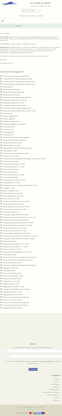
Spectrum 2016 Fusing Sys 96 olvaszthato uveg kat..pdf (16, 260)
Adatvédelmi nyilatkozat (46, 361)
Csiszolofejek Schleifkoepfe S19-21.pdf (12, 103)
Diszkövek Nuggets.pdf (7, 119)
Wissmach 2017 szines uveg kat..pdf (11, 300)
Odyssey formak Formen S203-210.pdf (12, 204)
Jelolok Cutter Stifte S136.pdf (9, 169)
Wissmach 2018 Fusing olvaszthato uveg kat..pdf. (14, 302)
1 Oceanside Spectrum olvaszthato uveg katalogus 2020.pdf (17, 81)
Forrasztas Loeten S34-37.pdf (9, 156)
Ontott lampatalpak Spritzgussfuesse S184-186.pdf (15, 233)
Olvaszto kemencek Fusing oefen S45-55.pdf (13, 228)
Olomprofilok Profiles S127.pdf (9, 212)
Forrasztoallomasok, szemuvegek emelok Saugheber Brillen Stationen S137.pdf (23, 159)
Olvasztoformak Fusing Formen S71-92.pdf (13, 230)
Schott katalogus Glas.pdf (8, 254)
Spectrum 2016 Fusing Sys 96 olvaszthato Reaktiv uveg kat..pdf (18, 257)
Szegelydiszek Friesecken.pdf (9, 268)
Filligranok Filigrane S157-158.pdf (10, 145)
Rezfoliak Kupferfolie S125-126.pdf (10, 249)
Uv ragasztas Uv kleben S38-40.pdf (10, 278)
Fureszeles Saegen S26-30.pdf (9, 161)
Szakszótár (56, 387)
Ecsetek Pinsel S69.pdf (7, 127)
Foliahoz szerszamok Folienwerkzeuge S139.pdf (14, 153)
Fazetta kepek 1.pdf (6, 129)
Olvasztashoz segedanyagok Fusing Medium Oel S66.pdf (16, 222)
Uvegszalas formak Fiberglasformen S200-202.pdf (15, 289)
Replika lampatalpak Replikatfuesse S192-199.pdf (14, 244)
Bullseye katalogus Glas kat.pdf (9, 95)
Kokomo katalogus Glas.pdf (9, 172)
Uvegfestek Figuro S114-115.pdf (10, 281)
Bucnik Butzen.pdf (6, 87)
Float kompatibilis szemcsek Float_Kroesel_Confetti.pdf (16, 148)
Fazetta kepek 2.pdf (6, 135)
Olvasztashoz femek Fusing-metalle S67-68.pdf (14, 220)
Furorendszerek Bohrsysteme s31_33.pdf (12, 164)
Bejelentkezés (40, 16)
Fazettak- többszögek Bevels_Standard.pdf (13, 140)
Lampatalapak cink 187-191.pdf (9, 182)
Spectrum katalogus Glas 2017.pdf (10, 262)
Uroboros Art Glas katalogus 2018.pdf (11, 276)
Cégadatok (56, 400)
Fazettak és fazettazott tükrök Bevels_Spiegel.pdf (14, 137)
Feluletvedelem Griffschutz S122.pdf (11, 143)
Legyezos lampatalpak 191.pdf (9, 190)
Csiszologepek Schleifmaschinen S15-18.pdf (13, 105)
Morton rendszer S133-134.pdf (9, 198)
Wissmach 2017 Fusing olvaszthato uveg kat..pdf (14, 297)
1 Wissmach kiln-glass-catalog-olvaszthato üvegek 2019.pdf (17, 84)
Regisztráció (31, 16)
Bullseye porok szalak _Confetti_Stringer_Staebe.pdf (15, 97)
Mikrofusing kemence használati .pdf (11, 193)
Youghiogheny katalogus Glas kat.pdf (11, 308)
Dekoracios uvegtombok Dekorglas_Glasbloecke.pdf (15, 108)
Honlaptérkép (56, 384)
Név (6, 351)
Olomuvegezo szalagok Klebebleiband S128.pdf (14, 214)
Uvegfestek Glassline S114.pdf (9, 284)
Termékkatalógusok (54, 389)
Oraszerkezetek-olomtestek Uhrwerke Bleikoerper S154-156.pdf (18, 236)
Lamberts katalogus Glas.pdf (9, 177)
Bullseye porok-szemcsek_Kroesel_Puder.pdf (13, 100)
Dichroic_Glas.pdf (6, 113)
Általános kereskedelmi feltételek (51, 392)
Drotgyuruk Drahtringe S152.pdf (10, 121)
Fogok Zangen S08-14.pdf (8, 151)
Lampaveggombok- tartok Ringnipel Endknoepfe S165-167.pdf (18, 185)
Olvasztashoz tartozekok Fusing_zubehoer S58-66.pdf (16, 225)
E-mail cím (7, 356)
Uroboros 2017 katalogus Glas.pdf (10, 273)
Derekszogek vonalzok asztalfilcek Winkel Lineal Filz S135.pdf (18, 111)
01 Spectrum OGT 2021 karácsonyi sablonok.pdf (14, 76)
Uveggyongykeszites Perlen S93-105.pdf (12, 286)
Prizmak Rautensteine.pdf (8, 241)
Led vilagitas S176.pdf (7, 188)
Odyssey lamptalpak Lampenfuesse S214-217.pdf (14, 206)
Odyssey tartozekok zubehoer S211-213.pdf (13, 209)
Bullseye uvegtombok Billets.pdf (10, 89)
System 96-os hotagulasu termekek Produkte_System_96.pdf (17, 265)
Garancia (57, 397)
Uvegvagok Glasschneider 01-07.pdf (11, 292)
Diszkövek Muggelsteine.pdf (9, 116)
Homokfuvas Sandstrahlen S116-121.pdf (12, 167)
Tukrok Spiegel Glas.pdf (7, 270)
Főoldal (11, 25)
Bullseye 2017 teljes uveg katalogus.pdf (12, 92)
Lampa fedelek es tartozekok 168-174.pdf (12, 180)
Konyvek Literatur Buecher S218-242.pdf (12, 175)
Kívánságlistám (23, 16)
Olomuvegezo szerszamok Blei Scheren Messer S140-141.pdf (18, 217)
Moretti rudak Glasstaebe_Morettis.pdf (11, 196)
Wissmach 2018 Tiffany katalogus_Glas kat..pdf (14, 305)
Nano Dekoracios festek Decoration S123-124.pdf (15, 201)
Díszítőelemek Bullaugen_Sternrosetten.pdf (13, 124)
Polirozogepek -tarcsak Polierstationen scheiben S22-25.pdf (17, 238)
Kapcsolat (57, 381)
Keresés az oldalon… (31, 10)
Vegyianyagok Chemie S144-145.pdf (11, 294)
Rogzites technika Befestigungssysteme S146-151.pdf (16, 252)
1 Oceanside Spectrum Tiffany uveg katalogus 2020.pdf (16, 79)
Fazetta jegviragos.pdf (7, 132)
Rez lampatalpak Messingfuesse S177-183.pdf (13, 246)
